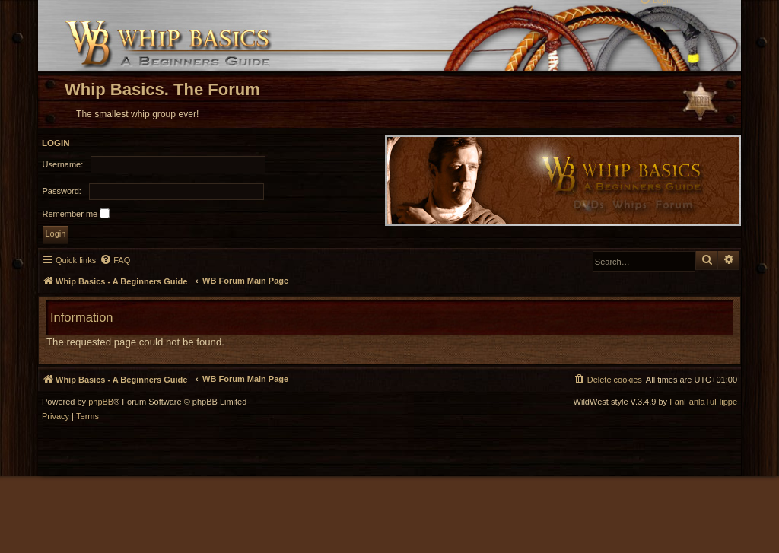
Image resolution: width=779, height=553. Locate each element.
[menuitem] (115, 260)
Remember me (76, 213)
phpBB (100, 402)
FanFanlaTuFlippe (703, 402)
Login (56, 143)
